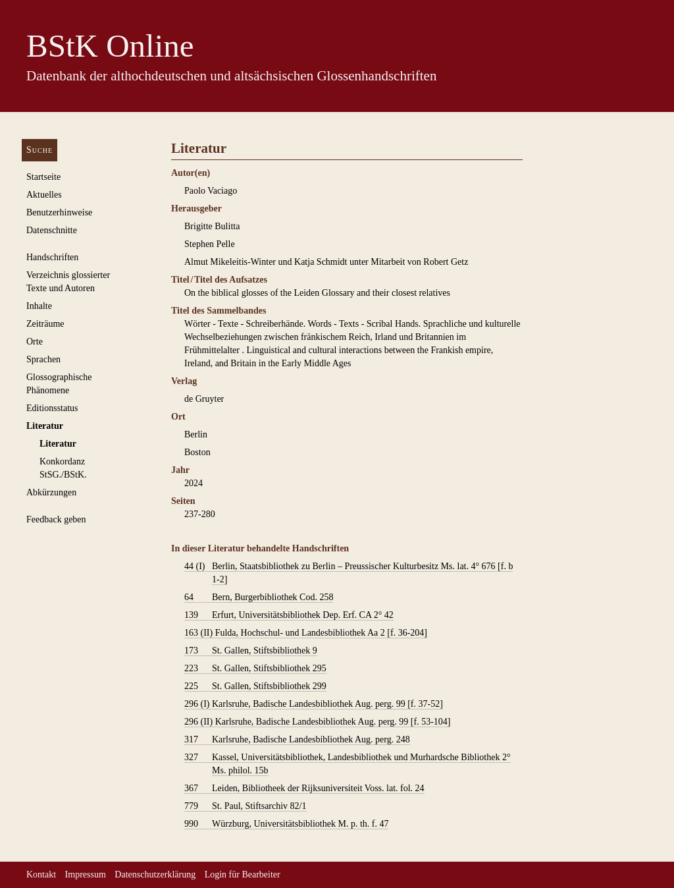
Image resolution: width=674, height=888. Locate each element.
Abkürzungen (51, 492)
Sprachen (43, 359)
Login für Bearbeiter (242, 874)
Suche (39, 150)
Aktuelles (44, 195)
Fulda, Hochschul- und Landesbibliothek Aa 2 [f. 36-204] (305, 633)
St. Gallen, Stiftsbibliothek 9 (250, 651)
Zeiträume (45, 324)
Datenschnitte (51, 230)
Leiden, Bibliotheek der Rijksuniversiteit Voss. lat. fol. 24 (304, 788)
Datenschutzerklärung (155, 874)
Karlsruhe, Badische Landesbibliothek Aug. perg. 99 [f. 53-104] (317, 722)
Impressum (85, 874)
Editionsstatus (52, 408)
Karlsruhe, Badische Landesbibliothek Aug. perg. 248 (297, 740)
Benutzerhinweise (59, 212)
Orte (34, 342)
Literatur (44, 426)
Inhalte (39, 306)
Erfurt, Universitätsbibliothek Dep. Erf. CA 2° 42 (289, 615)
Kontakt (41, 874)
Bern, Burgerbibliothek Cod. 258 (258, 597)
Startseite (43, 177)
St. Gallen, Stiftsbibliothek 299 (255, 686)
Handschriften (52, 257)
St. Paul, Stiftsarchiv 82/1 (245, 806)
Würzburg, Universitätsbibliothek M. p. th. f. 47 (286, 824)
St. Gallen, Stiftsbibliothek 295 (255, 668)
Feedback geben (56, 519)
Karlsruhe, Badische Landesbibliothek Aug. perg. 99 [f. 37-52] (313, 704)
